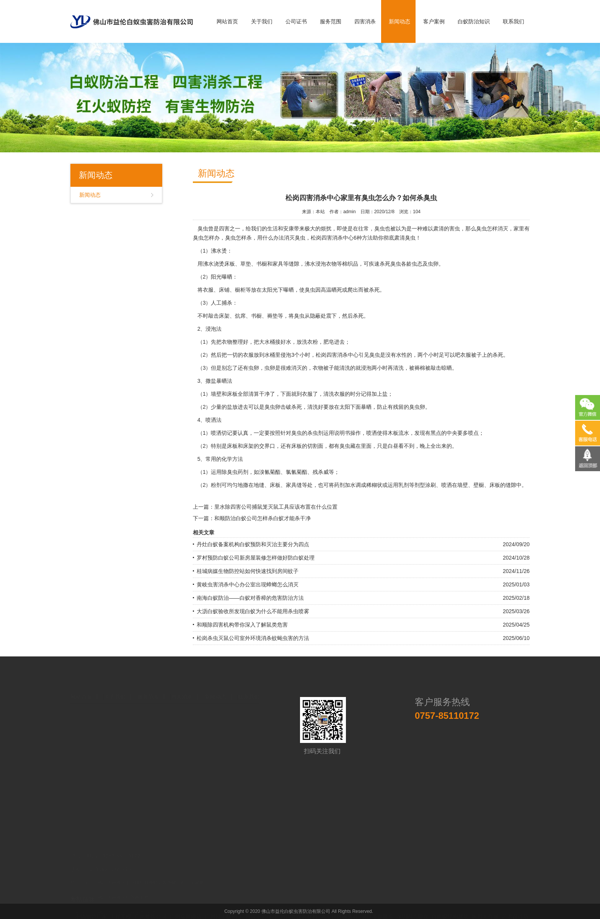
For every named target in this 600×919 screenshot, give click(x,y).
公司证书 (296, 21)
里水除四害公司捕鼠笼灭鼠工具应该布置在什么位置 (276, 507)
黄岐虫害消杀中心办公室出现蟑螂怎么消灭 (247, 584)
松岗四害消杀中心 (332, 238)
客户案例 (434, 21)
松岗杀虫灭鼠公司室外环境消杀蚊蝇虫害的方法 (253, 638)
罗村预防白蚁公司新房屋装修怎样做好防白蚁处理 (256, 558)
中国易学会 (92, 909)
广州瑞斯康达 (186, 902)
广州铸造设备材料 (296, 902)
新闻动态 (399, 21)
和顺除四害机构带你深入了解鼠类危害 (242, 625)
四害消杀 (365, 21)
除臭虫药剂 (235, 472)
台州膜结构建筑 (450, 902)
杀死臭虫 (390, 264)
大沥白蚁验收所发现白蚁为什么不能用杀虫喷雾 (253, 611)
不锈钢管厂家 (91, 902)
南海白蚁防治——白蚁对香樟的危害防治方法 (250, 598)
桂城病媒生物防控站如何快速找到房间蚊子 (247, 571)
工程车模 (120, 902)
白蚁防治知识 (474, 21)
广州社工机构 (221, 902)
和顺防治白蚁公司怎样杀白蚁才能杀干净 (262, 518)
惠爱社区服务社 (339, 902)
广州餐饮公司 (150, 902)
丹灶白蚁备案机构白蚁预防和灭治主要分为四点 (253, 544)
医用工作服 (485, 902)
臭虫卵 (417, 407)
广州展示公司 (256, 902)
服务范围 (330, 21)
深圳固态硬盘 (412, 902)
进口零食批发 (377, 902)
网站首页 (227, 21)
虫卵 (253, 368)
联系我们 (513, 21)
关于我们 (261, 21)
